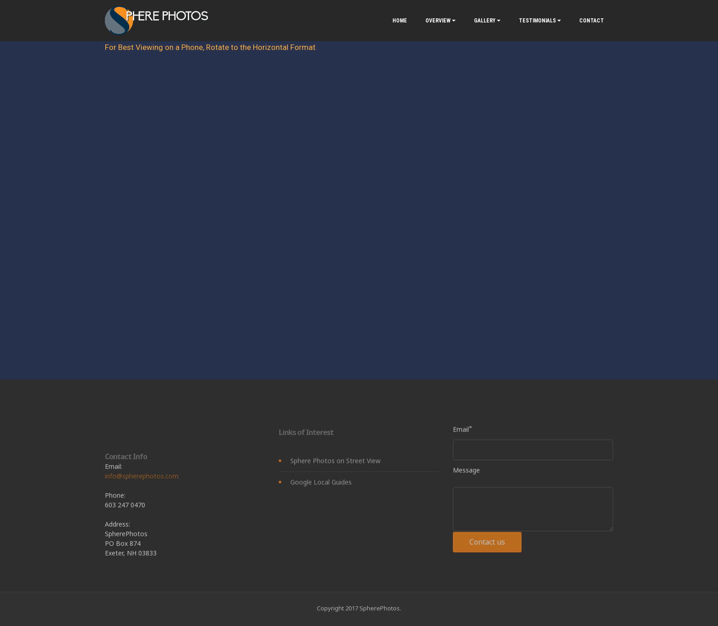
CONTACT (591, 20)
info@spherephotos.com (142, 493)
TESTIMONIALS (537, 20)
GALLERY (484, 20)
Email (461, 430)
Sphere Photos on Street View (335, 464)
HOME (399, 20)
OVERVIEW (438, 20)
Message (466, 471)
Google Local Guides (321, 485)
